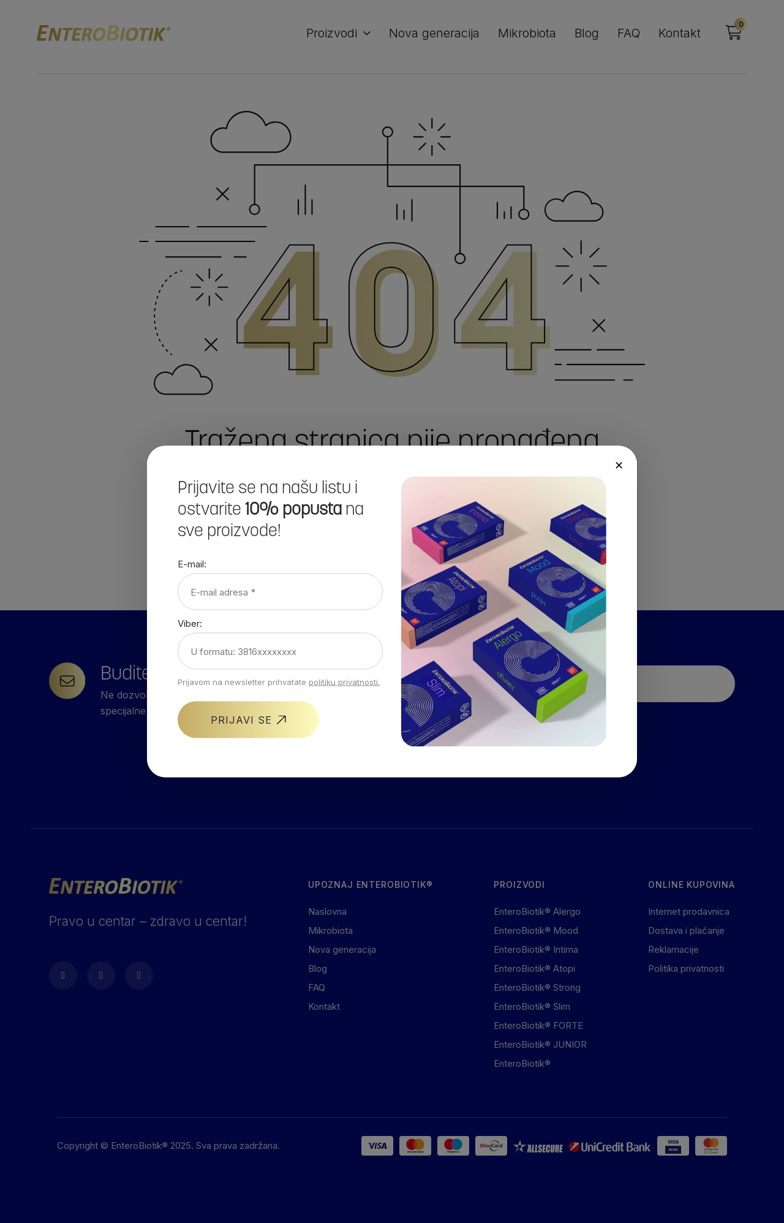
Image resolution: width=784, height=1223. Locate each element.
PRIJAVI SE (241, 720)
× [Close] (619, 464)
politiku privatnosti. (344, 682)
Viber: (190, 623)
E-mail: (192, 564)
